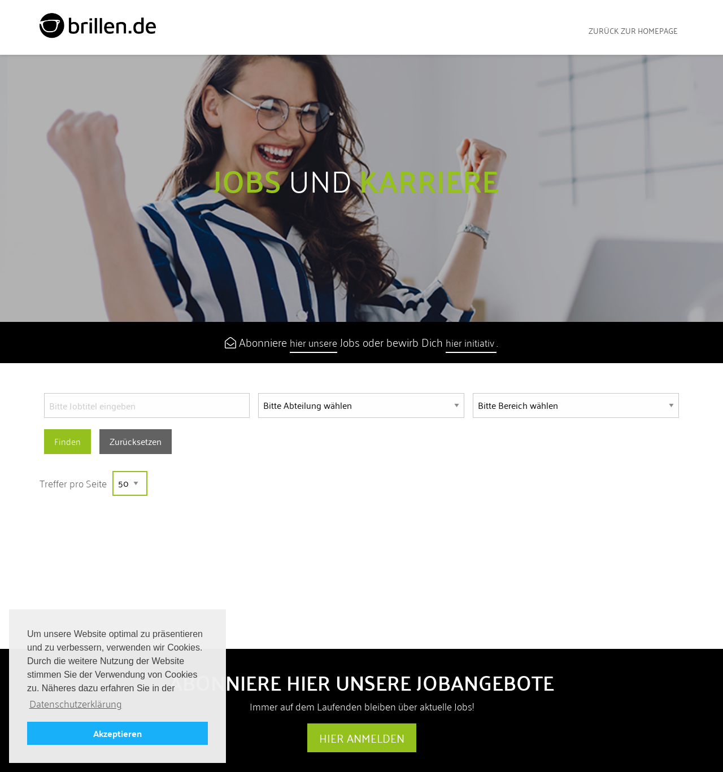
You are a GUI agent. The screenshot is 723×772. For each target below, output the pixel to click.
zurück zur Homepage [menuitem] (633, 31)
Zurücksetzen (136, 441)
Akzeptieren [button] (117, 733)
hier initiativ (471, 342)
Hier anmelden (361, 738)
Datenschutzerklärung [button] (75, 704)
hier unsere (313, 342)
